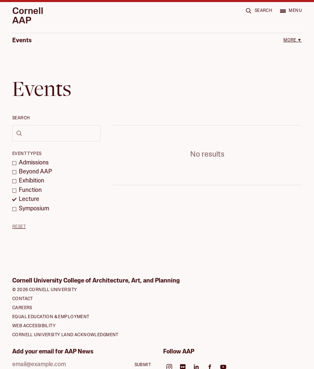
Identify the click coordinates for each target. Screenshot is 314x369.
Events (21, 41)
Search (21, 118)
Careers (22, 294)
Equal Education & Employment (51, 303)
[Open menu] (291, 10)
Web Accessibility (34, 312)
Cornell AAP (27, 16)
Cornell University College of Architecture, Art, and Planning (96, 268)
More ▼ (292, 40)
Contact (22, 285)
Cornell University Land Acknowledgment (65, 321)
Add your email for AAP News (52, 338)
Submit (143, 352)
